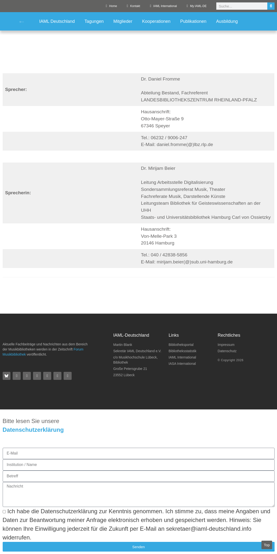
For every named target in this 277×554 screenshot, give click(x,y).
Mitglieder (122, 21)
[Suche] (271, 6)
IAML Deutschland (57, 21)
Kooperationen (156, 21)
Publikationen (193, 21)
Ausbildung (227, 21)
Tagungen (94, 21)
